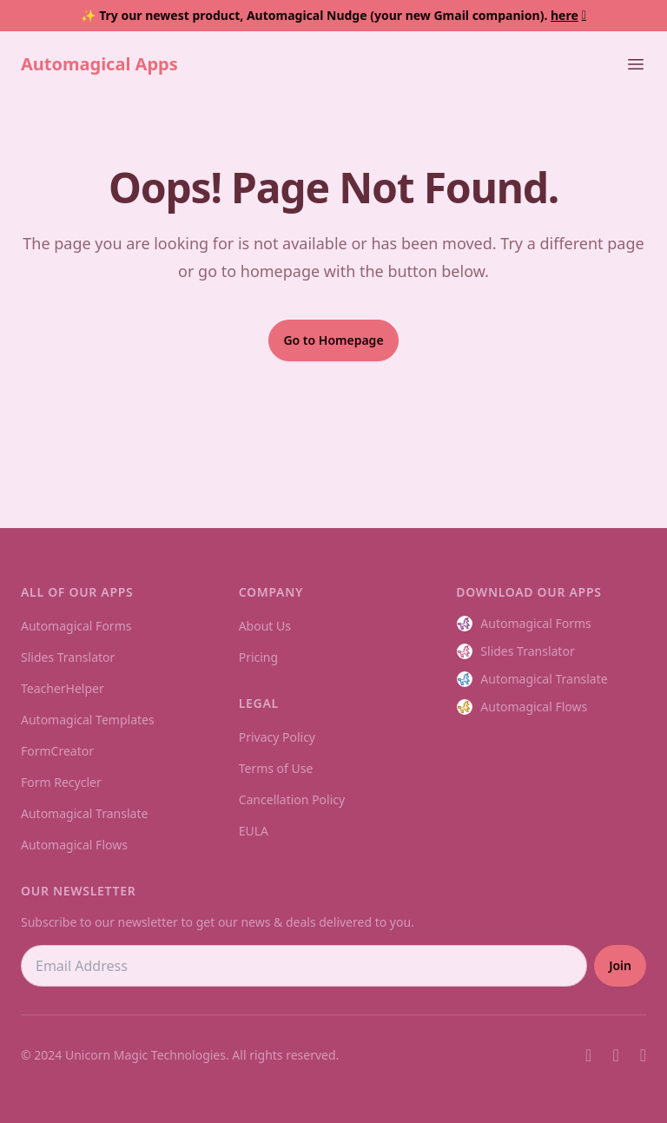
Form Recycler (61, 782)
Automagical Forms (76, 626)
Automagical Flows (74, 844)
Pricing (258, 657)
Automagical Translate (84, 813)
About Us (265, 626)
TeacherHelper (62, 688)
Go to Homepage (333, 340)
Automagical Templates (88, 719)
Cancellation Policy (292, 799)
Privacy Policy (277, 737)
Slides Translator (68, 657)
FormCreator (57, 751)
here (568, 15)
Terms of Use (276, 768)
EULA (253, 830)
